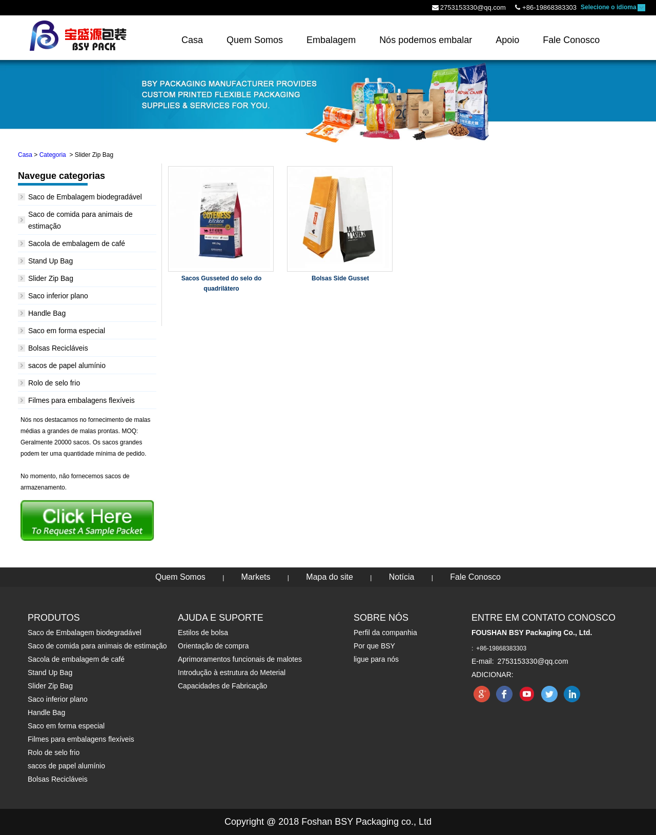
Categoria (52, 154)
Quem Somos (180, 577)
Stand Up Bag (50, 261)
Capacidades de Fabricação (222, 686)
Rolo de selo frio (54, 383)
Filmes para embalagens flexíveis (81, 400)
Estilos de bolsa (203, 632)
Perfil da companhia (385, 632)
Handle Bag (47, 313)
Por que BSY (374, 646)
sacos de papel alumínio (67, 365)
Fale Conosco (475, 577)
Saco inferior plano (58, 296)
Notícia (402, 577)
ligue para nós (376, 659)
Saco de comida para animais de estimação (97, 646)
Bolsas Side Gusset (340, 278)
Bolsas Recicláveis (58, 348)
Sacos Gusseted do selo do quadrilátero (221, 283)
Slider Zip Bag (50, 278)
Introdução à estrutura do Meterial (231, 672)
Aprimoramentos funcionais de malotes (240, 659)
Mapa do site (329, 577)
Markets (256, 577)
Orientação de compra (213, 646)
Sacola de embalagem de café (76, 243)
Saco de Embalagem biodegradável (85, 197)
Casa (25, 154)
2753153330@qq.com (473, 7)
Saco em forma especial (66, 331)
